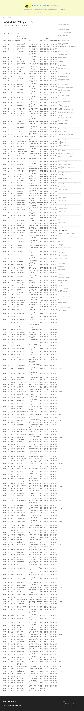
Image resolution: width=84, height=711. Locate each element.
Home (20, 12)
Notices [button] (45, 12)
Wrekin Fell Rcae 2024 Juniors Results (66, 170)
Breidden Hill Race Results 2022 (64, 247)
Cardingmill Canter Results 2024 (64, 172)
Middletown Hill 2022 (62, 258)
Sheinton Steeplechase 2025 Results (65, 87)
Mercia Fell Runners (38, 5)
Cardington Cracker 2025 (63, 48)
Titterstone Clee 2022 (62, 291)
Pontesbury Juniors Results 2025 (65, 76)
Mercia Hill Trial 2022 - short (64, 293)
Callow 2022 (60, 244)
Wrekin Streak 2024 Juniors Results (65, 156)
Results (39, 12)
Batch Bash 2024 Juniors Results (65, 150)
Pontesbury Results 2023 (63, 208)
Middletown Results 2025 (63, 65)
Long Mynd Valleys (12, 28)
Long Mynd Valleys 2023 (63, 230)
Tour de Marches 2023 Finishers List (65, 194)
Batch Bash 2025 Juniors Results (65, 82)
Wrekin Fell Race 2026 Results (64, 26)
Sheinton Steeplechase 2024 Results (65, 159)
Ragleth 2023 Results (62, 200)
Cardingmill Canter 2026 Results (64, 29)
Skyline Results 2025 (62, 59)
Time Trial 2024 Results (63, 120)
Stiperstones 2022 (62, 260)
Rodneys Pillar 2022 (62, 266)
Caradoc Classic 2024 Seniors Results (66, 161)
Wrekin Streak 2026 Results (64, 24)
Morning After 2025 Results (63, 106)
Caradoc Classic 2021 (62, 304)
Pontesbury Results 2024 (63, 142)
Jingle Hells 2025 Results (63, 43)
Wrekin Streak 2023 (62, 216)
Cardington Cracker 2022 (63, 238)
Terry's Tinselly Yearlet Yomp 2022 (65, 236)
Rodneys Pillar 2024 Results (64, 145)
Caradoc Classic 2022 (62, 280)
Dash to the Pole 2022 (62, 285)
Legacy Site (62, 9)
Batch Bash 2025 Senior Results (64, 79)
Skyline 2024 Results (62, 131)
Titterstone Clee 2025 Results (64, 101)
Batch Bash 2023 (61, 214)
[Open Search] (75, 701)
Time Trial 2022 (61, 241)
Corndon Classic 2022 (62, 255)
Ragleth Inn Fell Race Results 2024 (65, 134)
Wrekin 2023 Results (62, 225)
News (29, 12)
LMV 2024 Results (62, 175)
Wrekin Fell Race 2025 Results (64, 93)
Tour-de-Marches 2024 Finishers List (65, 128)
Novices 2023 (61, 219)
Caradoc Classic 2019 (62, 310)
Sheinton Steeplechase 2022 (64, 277)
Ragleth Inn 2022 (61, 252)
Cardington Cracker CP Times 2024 (65, 109)
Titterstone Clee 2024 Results (64, 178)
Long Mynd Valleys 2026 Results (65, 32)
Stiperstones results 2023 (63, 205)
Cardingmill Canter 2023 (63, 227)
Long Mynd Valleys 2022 (63, 288)
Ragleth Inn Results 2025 (63, 62)
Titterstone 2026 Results (63, 35)
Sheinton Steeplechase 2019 (64, 307)
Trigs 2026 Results (62, 37)
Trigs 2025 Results (62, 104)
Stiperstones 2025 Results (63, 68)
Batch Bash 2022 (61, 269)
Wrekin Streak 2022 (62, 274)
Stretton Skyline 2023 (62, 197)
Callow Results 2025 (62, 54)
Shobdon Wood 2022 (62, 271)
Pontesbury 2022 (61, 263)
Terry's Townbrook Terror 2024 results (65, 112)
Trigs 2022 (60, 299)
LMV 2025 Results (62, 98)
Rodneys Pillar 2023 (62, 211)
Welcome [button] (51, 12)
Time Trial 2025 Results (63, 51)
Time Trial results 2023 (62, 186)
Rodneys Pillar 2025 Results (64, 71)
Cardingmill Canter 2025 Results (64, 95)
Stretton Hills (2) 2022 (62, 282)
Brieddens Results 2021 (63, 302)
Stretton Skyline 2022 (62, 249)
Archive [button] (57, 12)
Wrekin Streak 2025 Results (64, 90)
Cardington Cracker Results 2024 (65, 117)
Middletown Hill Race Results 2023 (65, 203)
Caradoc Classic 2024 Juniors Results (66, 164)
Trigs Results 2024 (62, 181)
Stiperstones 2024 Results (63, 139)
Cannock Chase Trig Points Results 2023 (66, 233)
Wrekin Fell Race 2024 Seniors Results (66, 167)
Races (34, 12)
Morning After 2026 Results (63, 40)
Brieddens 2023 (61, 192)
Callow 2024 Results (62, 123)
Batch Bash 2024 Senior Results (64, 148)
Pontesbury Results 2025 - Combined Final (67, 73)
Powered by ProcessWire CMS (13, 705)
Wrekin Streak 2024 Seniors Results (65, 153)
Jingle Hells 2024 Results (63, 115)
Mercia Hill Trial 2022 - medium (64, 296)
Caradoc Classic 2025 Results (64, 84)
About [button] (24, 12)
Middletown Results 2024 (63, 137)
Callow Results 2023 (62, 189)
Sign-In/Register (55, 5)
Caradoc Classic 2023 (62, 222)
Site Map (63, 12)
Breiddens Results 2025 (63, 57)
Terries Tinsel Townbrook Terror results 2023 (67, 183)
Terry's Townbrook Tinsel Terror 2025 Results (67, 46)
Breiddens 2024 (61, 126)
